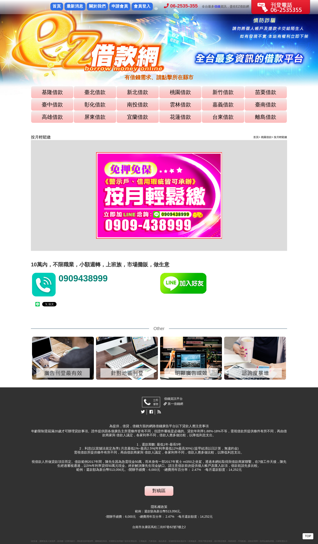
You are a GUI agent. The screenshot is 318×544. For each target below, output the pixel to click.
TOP (308, 536)
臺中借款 (52, 105)
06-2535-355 (181, 6)
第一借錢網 (175, 404)
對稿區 (159, 490)
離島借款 (265, 117)
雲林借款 (180, 105)
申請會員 (120, 6)
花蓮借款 (180, 117)
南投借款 (137, 105)
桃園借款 (180, 92)
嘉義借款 (223, 105)
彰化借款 (95, 105)
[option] (159, 47)
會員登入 (142, 6)
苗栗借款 (265, 92)
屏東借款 (95, 117)
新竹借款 (223, 92)
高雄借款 (52, 117)
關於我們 (97, 6)
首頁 (57, 6)
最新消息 (75, 6)
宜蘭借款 (137, 117)
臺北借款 (95, 92)
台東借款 (223, 117)
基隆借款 (52, 92)
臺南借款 (265, 105)
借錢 (217, 6)
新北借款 (137, 92)
